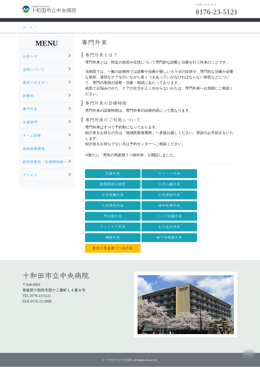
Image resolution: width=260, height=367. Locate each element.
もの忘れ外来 (169, 227)
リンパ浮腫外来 (169, 216)
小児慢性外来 (112, 205)
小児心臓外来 (169, 184)
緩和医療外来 (169, 205)
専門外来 (47, 108)
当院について (47, 69)
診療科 (47, 95)
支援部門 (47, 122)
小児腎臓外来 (112, 195)
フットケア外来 (112, 227)
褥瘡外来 (112, 237)
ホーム (27, 27)
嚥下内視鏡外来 (169, 237)
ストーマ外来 (169, 174)
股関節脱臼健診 (112, 184)
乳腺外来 (112, 174)
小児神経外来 (169, 195)
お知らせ (47, 56)
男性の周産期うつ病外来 (112, 248)
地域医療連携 (47, 148)
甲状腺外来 (112, 216)
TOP (248, 356)
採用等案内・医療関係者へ (47, 161)
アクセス (47, 174)
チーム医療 (47, 135)
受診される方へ (47, 82)
